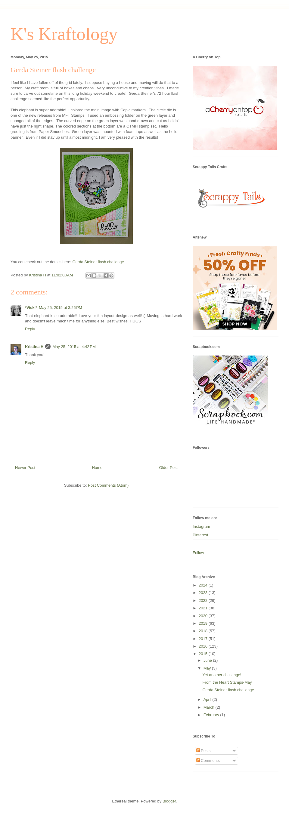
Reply (30, 329)
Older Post (168, 467)
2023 (204, 592)
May (208, 668)
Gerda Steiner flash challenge (98, 262)
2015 (204, 653)
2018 (204, 631)
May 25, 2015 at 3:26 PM (60, 307)
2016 (204, 646)
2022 (204, 600)
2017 (204, 638)
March (210, 707)
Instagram (201, 526)
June (208, 660)
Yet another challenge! (221, 675)
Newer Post (25, 467)
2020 (204, 616)
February (212, 715)
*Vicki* (31, 307)
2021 (204, 608)
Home (97, 467)
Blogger (169, 801)
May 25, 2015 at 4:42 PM (73, 346)
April (208, 699)
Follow (198, 552)
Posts (203, 750)
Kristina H (34, 346)
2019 (204, 623)
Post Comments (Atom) (108, 485)
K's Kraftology (64, 34)
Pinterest (200, 535)
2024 (204, 585)
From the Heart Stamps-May (227, 682)
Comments (208, 760)
